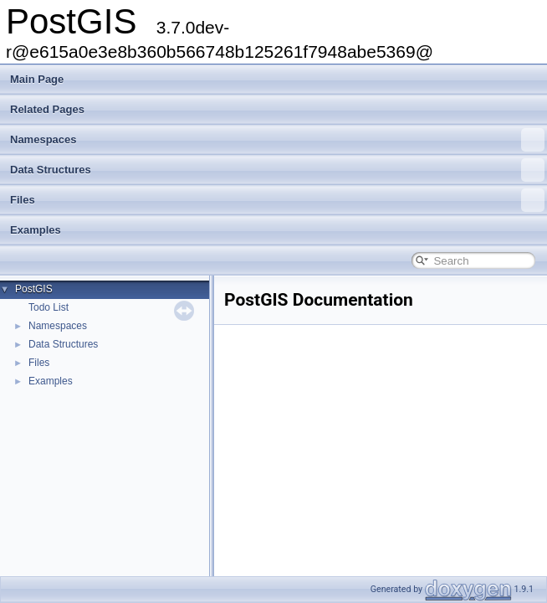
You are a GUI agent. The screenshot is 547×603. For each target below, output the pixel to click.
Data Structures (277, 170)
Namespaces (277, 140)
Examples (35, 230)
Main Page (37, 79)
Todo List (48, 307)
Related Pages (47, 109)
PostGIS (34, 289)
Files (277, 200)
